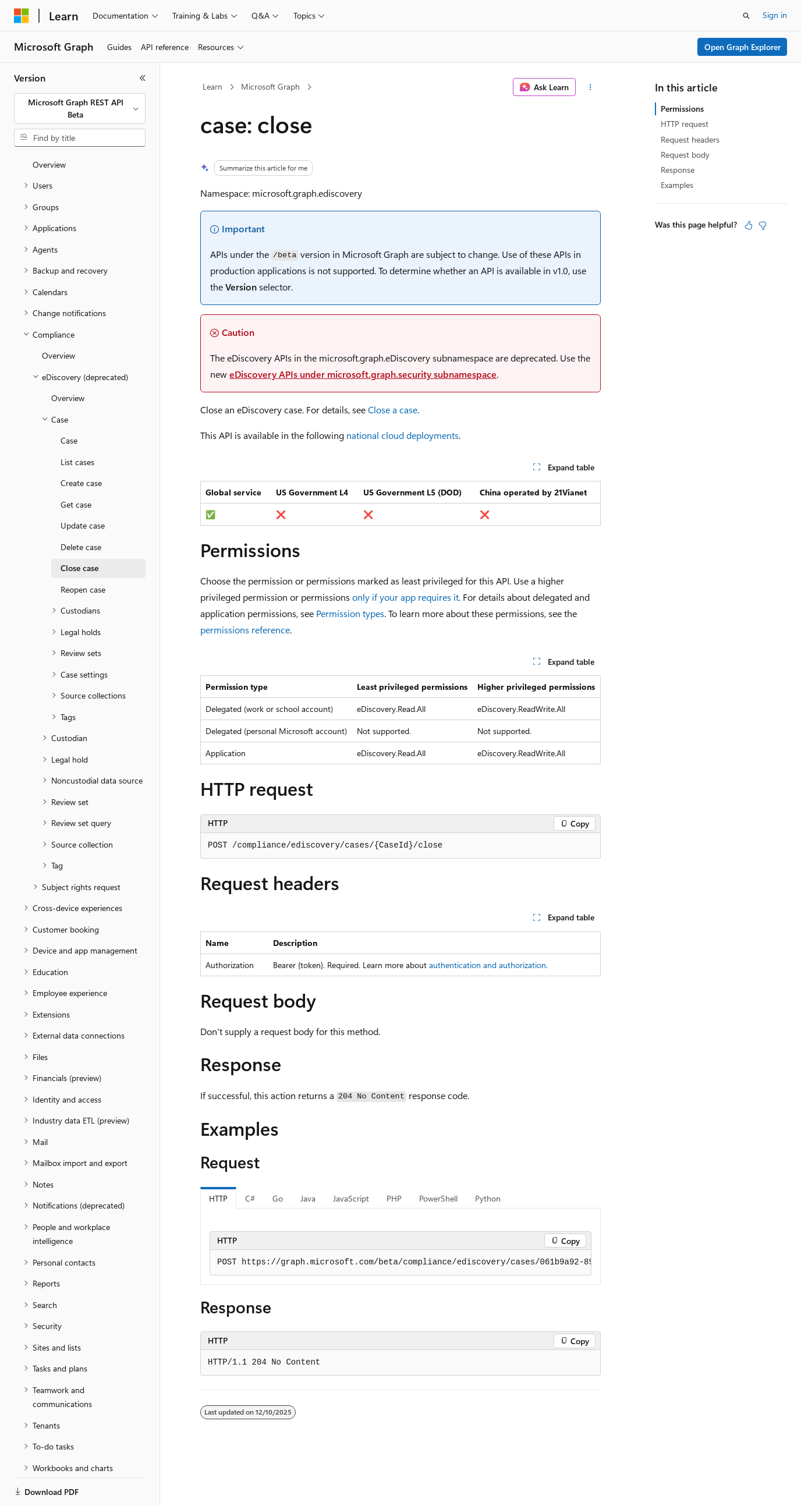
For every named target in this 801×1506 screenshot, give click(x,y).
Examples (677, 184)
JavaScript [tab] (351, 1198)
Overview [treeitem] (58, 315)
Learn (212, 86)
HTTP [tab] (218, 1198)
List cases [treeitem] (77, 421)
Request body (685, 154)
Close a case (392, 409)
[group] (400, 1262)
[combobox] (80, 108)
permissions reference (245, 629)
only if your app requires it (405, 597)
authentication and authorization (487, 964)
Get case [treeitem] (76, 464)
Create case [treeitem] (81, 442)
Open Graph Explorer (742, 46)
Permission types (350, 613)
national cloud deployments (402, 435)
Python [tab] (488, 1198)
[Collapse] (142, 78)
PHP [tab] (394, 1198)
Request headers (690, 139)
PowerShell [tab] (438, 1198)
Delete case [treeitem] (81, 506)
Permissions (682, 108)
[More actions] (590, 87)
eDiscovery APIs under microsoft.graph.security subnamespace (363, 374)
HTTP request (684, 123)
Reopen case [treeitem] (83, 549)
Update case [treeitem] (83, 485)
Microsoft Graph (270, 86)
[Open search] (746, 15)
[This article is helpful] (749, 225)
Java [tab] (308, 1198)
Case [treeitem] (69, 400)
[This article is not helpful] (763, 225)
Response (677, 169)
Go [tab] (277, 1198)
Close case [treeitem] (79, 527)
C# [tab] (250, 1198)
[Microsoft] (21, 15)
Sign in (775, 14)
